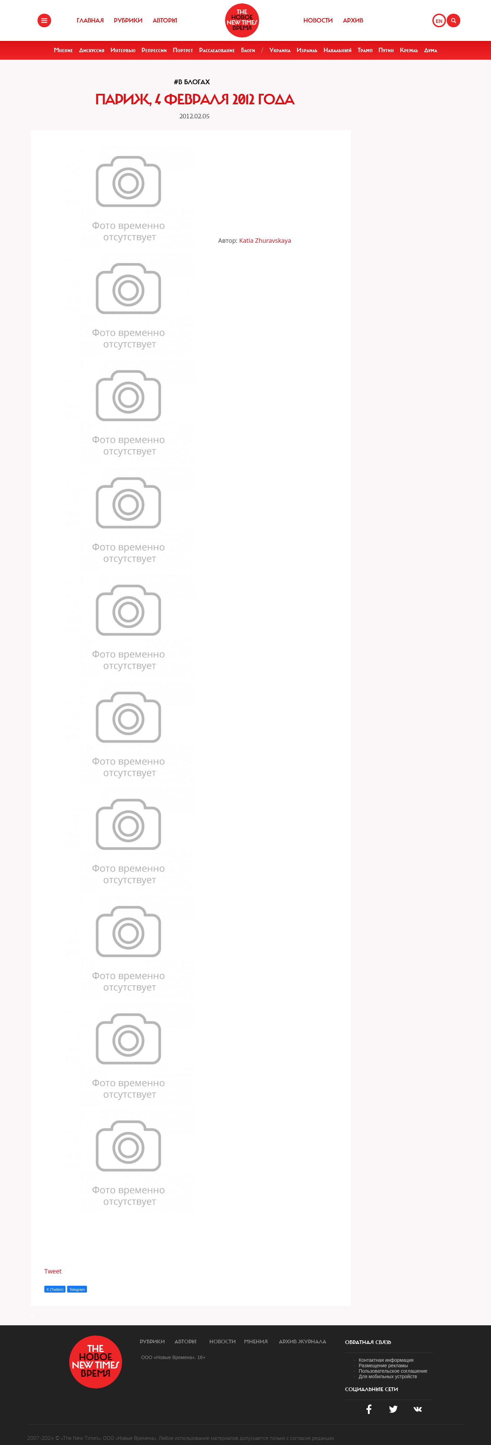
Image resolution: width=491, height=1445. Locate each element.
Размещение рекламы (383, 1365)
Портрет (183, 50)
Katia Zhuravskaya (265, 240)
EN (439, 21)
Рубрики (128, 20)
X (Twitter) (54, 1289)
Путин (386, 50)
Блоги (248, 50)
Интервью (123, 50)
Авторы (165, 20)
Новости (318, 20)
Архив (353, 20)
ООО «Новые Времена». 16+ (173, 1357)
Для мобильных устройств (388, 1376)
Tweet (53, 1271)
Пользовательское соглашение (393, 1371)
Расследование (217, 50)
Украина (280, 50)
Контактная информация (386, 1360)
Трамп (365, 50)
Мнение (63, 50)
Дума (430, 50)
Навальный (338, 50)
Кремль (409, 50)
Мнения (256, 1341)
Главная (90, 20)
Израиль (307, 50)
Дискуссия (91, 50)
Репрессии (154, 50)
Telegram (77, 1289)
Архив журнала (302, 1341)
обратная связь (368, 1342)
